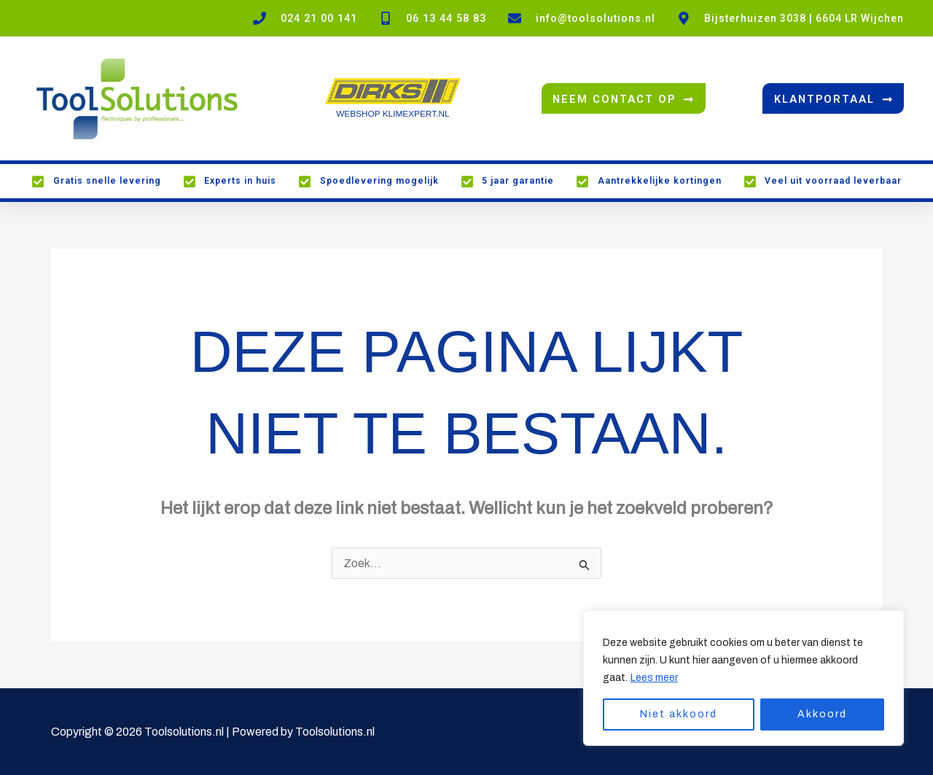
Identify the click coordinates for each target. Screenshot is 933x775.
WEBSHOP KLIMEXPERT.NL (392, 114)
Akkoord (822, 714)
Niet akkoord (678, 714)
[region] (743, 678)
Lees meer (654, 677)
